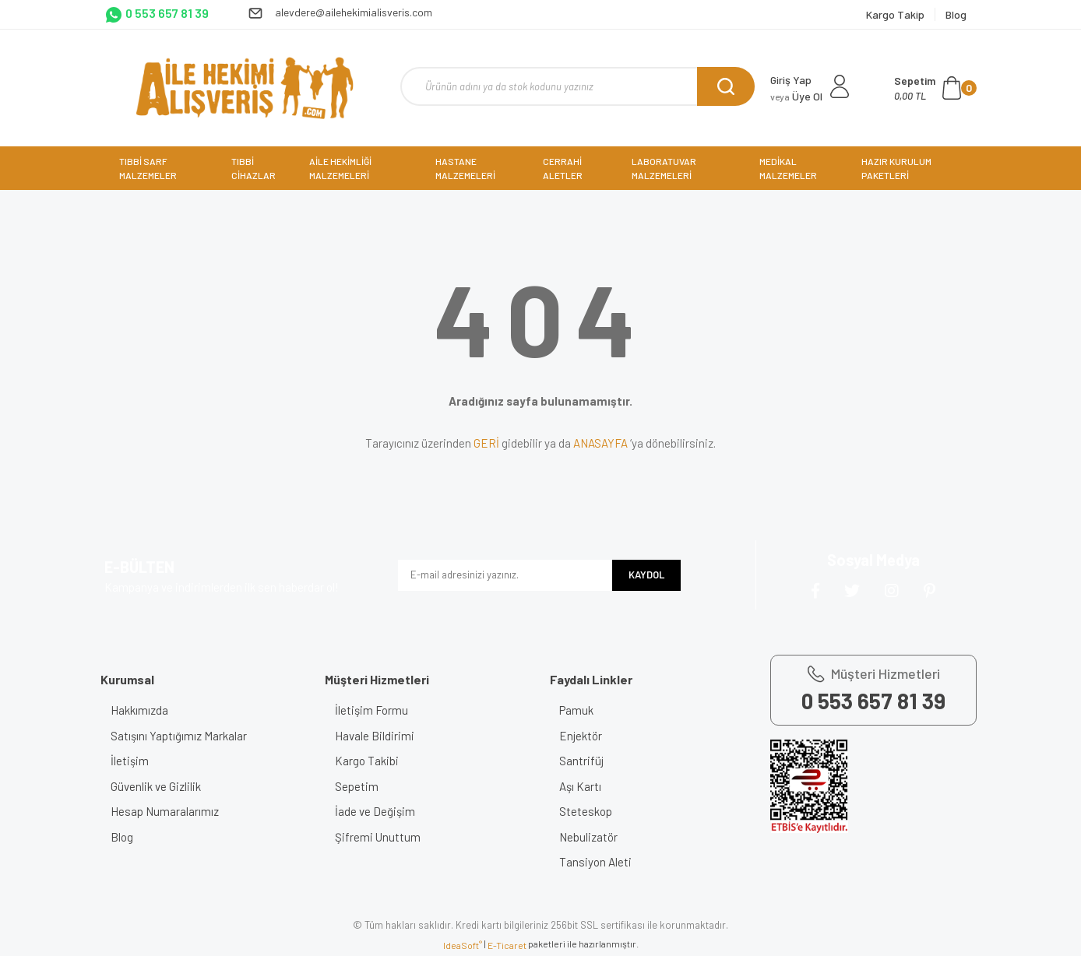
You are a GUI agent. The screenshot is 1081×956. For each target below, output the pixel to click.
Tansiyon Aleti (601, 862)
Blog (127, 837)
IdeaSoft (462, 945)
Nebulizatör (594, 837)
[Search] (577, 86)
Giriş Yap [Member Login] (791, 79)
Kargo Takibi (372, 761)
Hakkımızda (145, 710)
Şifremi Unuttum (383, 837)
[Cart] (935, 88)
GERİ (486, 443)
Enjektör (586, 736)
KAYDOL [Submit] (646, 574)
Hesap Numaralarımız (170, 811)
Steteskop (591, 811)
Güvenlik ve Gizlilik (161, 786)
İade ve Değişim (380, 811)
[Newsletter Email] (505, 575)
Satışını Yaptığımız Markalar (184, 736)
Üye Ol (796, 96)
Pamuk (582, 710)
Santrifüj (587, 761)
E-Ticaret (507, 945)
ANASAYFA (600, 443)
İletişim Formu (377, 710)
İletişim (135, 761)
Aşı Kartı (586, 786)
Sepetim (362, 786)
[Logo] (244, 88)
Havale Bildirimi (380, 736)
